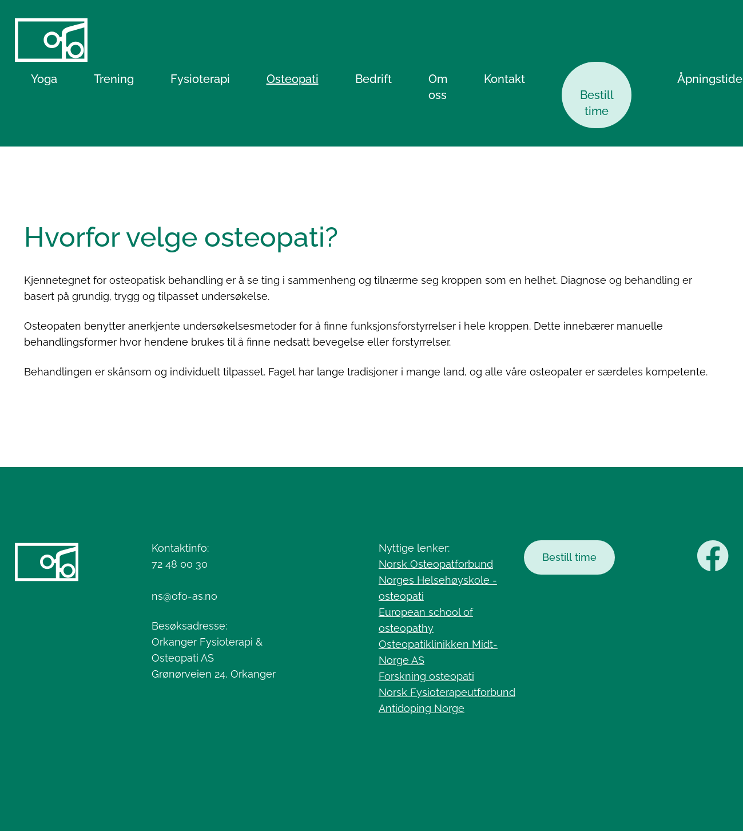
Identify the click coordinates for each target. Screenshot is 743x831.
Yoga (44, 79)
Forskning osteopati (426, 676)
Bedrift (373, 79)
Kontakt (504, 79)
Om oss (437, 87)
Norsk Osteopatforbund (436, 564)
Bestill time (597, 103)
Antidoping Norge (421, 708)
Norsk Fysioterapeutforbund (447, 692)
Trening (114, 79)
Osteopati (293, 79)
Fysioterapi (200, 79)
